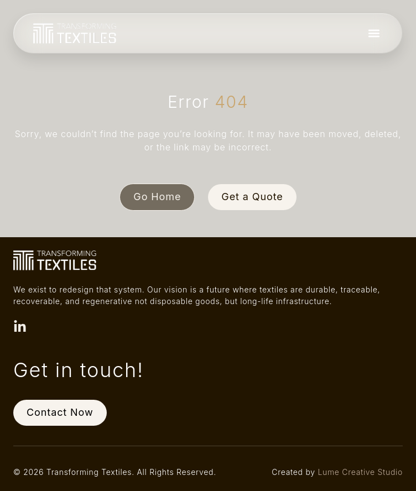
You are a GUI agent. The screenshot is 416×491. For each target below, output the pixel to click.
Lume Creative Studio (360, 472)
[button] (374, 33)
